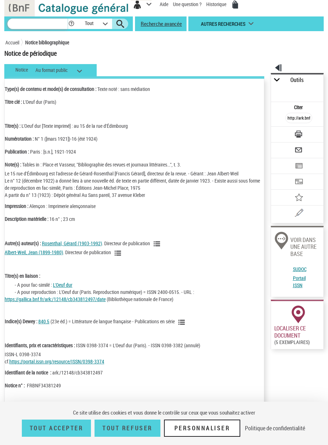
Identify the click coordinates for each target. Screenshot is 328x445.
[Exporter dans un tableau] (299, 166)
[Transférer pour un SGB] (299, 182)
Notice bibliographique (47, 42)
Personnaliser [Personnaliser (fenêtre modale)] (202, 428)
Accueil (12, 42)
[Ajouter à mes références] (299, 198)
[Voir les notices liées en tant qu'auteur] (158, 244)
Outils (297, 80)
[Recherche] (38, 24)
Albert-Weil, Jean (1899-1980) (34, 252)
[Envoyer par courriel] (299, 151)
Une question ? (187, 4)
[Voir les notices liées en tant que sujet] (182, 322)
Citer (299, 107)
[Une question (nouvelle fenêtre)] (299, 214)
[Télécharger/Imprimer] (299, 135)
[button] (71, 24)
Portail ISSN (299, 282)
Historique (216, 4)
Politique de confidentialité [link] (275, 428)
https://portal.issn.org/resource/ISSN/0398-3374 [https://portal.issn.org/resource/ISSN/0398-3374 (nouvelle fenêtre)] (56, 361)
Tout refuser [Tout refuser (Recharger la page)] (127, 428)
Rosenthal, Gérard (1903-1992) (72, 243)
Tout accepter (56, 428)
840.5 (43, 321)
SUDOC (300, 269)
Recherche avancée (161, 23)
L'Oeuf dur (62, 284)
